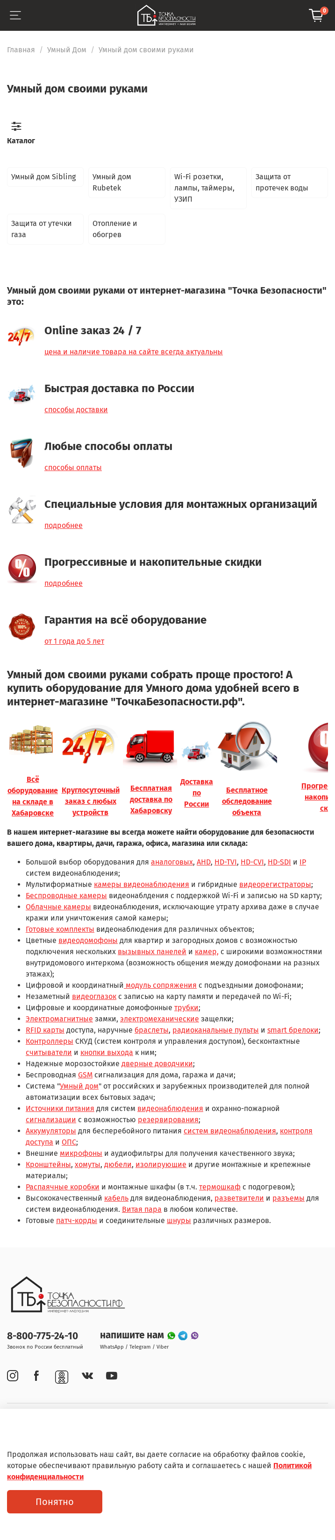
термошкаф (220, 1186)
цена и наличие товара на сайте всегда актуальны (133, 351)
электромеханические (159, 1018)
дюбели (118, 1164)
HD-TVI (225, 862)
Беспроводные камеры (66, 895)
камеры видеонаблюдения (141, 884)
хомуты (87, 1164)
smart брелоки (293, 1030)
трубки (186, 1007)
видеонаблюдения (170, 1108)
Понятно (55, 1501)
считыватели (49, 1052)
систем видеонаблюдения (230, 1130)
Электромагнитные (59, 1018)
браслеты (152, 1030)
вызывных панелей (152, 951)
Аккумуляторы (51, 1130)
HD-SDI (279, 862)
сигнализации (51, 1119)
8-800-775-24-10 (42, 1336)
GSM (85, 1074)
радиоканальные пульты (215, 1030)
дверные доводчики (157, 1063)
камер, (207, 951)
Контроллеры (49, 1041)
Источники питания (60, 1108)
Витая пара (142, 1209)
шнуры (179, 1220)
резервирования (168, 1119)
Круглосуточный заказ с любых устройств (91, 801)
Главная (21, 49)
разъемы (288, 1198)
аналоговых (172, 862)
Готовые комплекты (60, 929)
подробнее (63, 525)
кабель (116, 1198)
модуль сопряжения (160, 985)
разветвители (239, 1198)
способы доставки (76, 409)
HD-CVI (252, 862)
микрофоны (81, 1153)
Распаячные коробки (63, 1186)
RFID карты (45, 1030)
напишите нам (133, 1335)
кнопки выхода (106, 1052)
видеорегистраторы (275, 884)
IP (302, 862)
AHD (204, 862)
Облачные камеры (58, 906)
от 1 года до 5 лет (74, 641)
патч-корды (76, 1220)
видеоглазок (94, 996)
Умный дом (79, 1086)
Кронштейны (48, 1164)
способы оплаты (73, 467)
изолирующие (160, 1164)
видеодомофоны (88, 940)
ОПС (69, 1142)
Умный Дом (66, 49)
